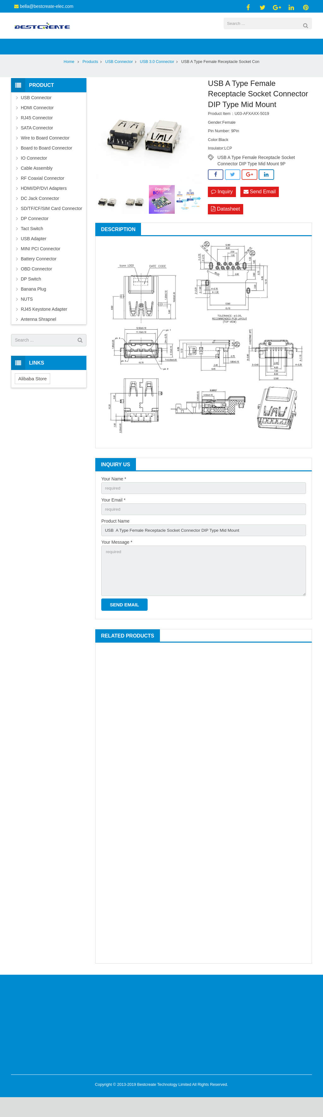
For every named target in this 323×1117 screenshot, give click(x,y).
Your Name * (113, 494)
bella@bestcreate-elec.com (46, 6)
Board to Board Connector (46, 163)
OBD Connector (36, 283)
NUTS (27, 314)
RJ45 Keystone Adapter (44, 324)
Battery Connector (38, 273)
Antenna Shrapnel (38, 334)
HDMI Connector (37, 122)
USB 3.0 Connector (157, 77)
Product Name (115, 537)
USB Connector (119, 77)
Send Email (260, 207)
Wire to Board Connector (45, 153)
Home (69, 77)
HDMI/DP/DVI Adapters (44, 203)
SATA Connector (37, 142)
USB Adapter (33, 253)
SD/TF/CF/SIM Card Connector (51, 223)
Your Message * (116, 559)
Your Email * (113, 516)
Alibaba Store (32, 393)
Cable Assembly (36, 183)
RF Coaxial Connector (42, 193)
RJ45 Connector (37, 132)
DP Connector (35, 233)
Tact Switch (32, 243)
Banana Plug (33, 304)
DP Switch (31, 294)
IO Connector (34, 173)
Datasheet (225, 225)
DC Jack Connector (40, 213)
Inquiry (221, 207)
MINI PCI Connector (40, 263)
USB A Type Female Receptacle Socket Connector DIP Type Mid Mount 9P (256, 173)
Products (90, 77)
